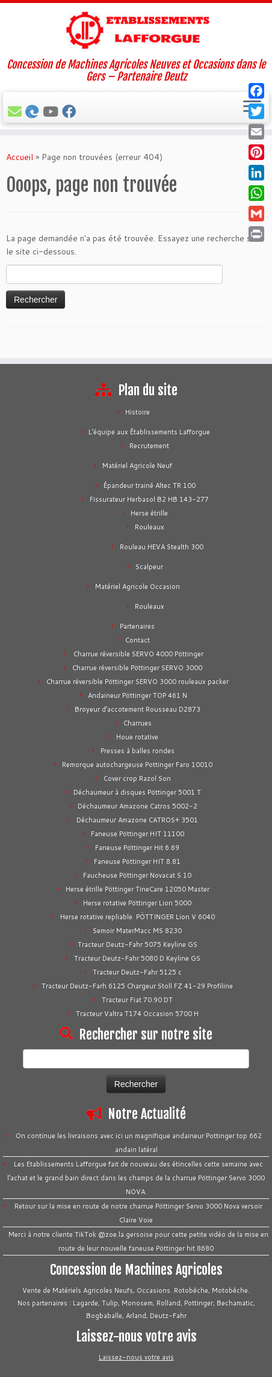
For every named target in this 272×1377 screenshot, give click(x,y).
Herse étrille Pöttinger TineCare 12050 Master (137, 889)
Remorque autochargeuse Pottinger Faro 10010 (137, 764)
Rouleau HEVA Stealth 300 (161, 547)
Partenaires (137, 626)
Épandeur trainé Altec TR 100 (150, 485)
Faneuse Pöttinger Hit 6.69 (137, 847)
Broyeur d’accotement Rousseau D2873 (137, 709)
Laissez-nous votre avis (136, 1357)
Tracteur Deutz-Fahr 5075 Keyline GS (137, 944)
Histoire (137, 412)
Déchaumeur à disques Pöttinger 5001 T (137, 792)
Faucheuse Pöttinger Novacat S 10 (137, 875)
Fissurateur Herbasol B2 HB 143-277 (149, 499)
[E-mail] (16, 111)
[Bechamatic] (34, 111)
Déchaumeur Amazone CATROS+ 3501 (137, 820)
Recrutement (149, 446)
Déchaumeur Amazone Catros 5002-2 (137, 806)
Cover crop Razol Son (137, 778)
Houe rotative (137, 737)
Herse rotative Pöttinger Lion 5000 (137, 903)
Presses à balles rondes (137, 751)
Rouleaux (149, 527)
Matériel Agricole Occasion (137, 586)
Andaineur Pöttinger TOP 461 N (137, 695)
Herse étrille (149, 513)
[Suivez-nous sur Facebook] (70, 111)
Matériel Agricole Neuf (137, 465)
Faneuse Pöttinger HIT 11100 (137, 834)
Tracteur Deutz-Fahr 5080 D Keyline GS (137, 958)
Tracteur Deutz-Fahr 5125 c (137, 972)
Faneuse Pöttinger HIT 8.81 (137, 861)
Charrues (137, 723)
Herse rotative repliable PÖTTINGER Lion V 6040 (137, 917)
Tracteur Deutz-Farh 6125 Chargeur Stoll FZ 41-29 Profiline (137, 986)
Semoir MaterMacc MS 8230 (137, 930)
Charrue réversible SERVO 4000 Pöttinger (137, 654)
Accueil (19, 157)
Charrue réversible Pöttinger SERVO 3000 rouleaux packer (137, 681)
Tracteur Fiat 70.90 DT (137, 1000)
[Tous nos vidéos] (52, 111)
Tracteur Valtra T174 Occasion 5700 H (137, 1013)
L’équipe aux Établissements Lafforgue (149, 432)
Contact (137, 640)
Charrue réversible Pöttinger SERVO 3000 (137, 668)
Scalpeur (149, 566)
